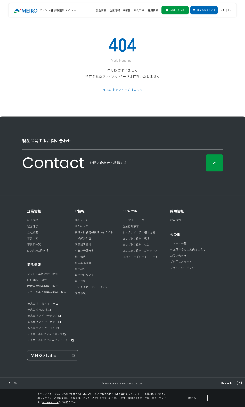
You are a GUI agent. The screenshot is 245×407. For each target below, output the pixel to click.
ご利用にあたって (181, 262)
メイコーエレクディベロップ (46, 334)
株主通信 (80, 256)
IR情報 (80, 211)
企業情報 (34, 211)
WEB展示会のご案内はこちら (188, 249)
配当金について (84, 275)
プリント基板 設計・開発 (42, 274)
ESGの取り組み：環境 (135, 238)
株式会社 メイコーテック (44, 315)
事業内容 (32, 238)
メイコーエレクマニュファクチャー (50, 340)
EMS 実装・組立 (37, 280)
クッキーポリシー (51, 402)
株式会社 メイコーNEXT (43, 328)
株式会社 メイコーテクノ (44, 321)
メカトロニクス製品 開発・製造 (46, 292)
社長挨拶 (32, 220)
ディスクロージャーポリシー (92, 287)
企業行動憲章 (130, 226)
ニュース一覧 (178, 243)
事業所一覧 (34, 244)
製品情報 (34, 265)
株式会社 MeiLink (39, 309)
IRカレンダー (83, 226)
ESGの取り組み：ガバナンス (140, 250)
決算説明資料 (83, 244)
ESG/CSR (129, 211)
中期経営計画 (83, 238)
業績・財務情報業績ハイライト (94, 232)
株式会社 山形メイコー (42, 303)
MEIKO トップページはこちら (122, 89)
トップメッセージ (133, 220)
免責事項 (80, 293)
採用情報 (177, 211)
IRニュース (81, 220)
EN (229, 10)
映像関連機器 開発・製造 (42, 286)
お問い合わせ (175, 10)
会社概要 (32, 232)
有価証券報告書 (84, 250)
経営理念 (32, 226)
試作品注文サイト (204, 10)
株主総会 (80, 269)
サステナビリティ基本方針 (138, 232)
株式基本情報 (83, 263)
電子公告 (80, 281)
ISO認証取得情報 (37, 250)
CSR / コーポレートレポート (140, 256)
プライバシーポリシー (183, 267)
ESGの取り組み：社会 (135, 244)
